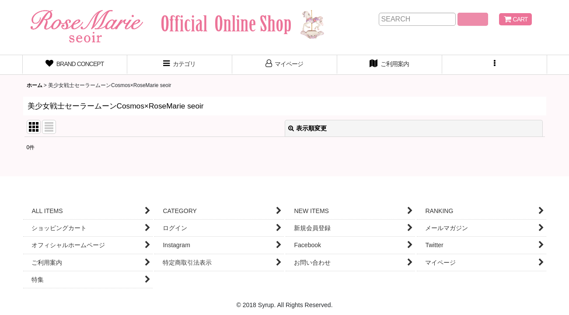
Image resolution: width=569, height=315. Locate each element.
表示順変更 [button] (307, 128)
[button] (494, 64)
